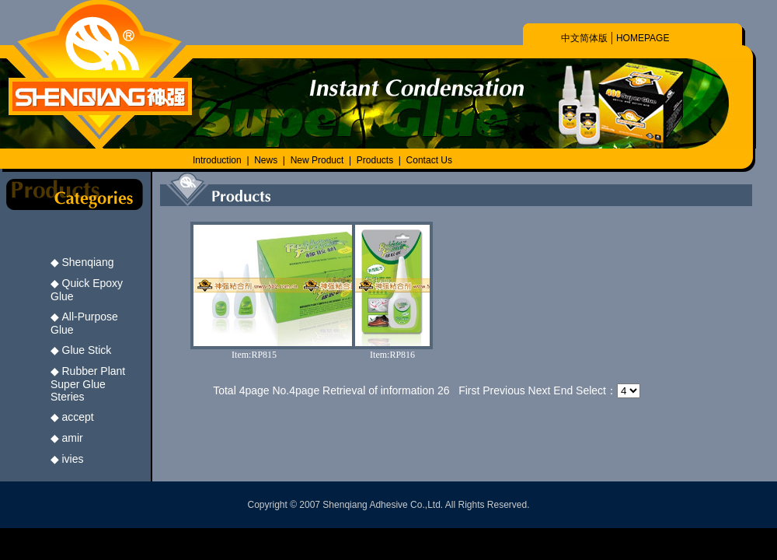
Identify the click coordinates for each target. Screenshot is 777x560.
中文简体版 (584, 38)
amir (72, 438)
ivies (73, 459)
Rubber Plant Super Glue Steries (88, 384)
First (468, 390)
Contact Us (429, 160)
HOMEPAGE (642, 38)
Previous (503, 390)
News (265, 160)
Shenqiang (88, 262)
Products (375, 160)
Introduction (217, 160)
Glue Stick (87, 350)
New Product (319, 160)
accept (78, 417)
